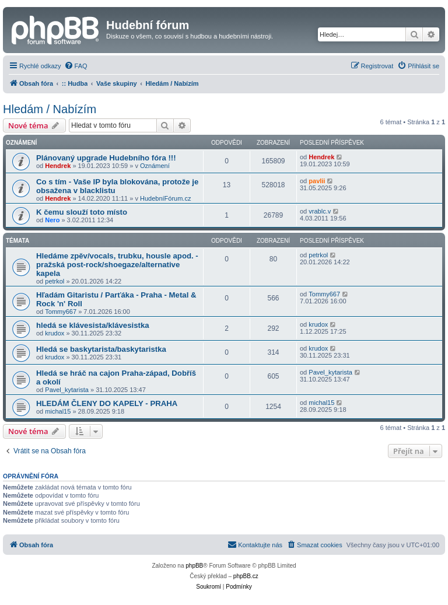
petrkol (54, 281)
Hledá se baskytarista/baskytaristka (101, 349)
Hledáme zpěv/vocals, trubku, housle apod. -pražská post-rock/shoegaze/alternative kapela (117, 264)
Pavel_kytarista (67, 389)
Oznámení (155, 165)
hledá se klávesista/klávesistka (92, 325)
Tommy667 (60, 311)
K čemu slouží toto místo (81, 212)
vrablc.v (320, 211)
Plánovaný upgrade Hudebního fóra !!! (106, 157)
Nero (52, 219)
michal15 (58, 411)
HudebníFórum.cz (165, 198)
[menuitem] (76, 66)
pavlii (317, 180)
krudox (54, 333)
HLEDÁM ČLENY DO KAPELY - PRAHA (106, 403)
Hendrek (58, 165)
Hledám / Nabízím (49, 109)
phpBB (194, 565)
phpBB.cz (245, 576)
